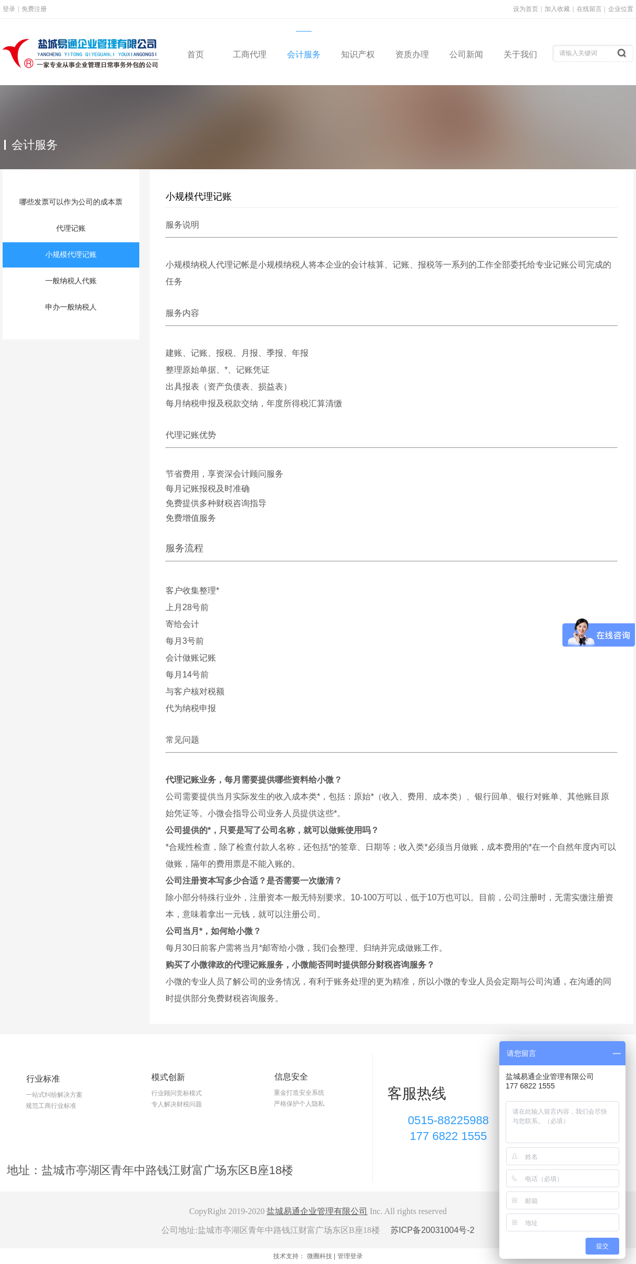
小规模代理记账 (199, 196)
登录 (9, 9)
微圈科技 (319, 1256)
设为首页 (525, 9)
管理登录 (350, 1256)
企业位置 (620, 9)
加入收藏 (557, 9)
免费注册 (34, 9)
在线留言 (589, 9)
